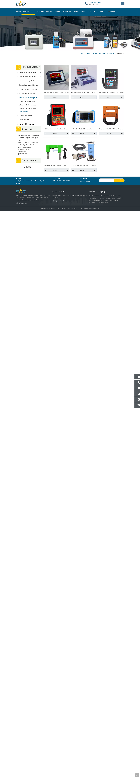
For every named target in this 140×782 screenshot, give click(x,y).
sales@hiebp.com (24, 149)
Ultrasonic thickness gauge (28, 105)
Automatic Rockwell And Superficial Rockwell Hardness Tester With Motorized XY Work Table (28, 589)
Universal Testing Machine (27, 81)
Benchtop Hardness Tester (27, 72)
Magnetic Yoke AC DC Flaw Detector (111, 129)
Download (70, 767)
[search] (106, 752)
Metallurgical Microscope (27, 93)
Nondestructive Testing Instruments (30, 98)
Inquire (50, 97)
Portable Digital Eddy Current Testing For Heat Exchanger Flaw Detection (56, 93)
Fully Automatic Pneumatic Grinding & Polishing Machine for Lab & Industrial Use (28, 710)
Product (59, 767)
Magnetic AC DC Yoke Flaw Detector (56, 165)
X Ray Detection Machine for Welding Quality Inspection (84, 165)
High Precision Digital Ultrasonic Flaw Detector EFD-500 (111, 93)
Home (54, 767)
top (137, 775)
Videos (76, 767)
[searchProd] (114, 3)
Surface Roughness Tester (27, 108)
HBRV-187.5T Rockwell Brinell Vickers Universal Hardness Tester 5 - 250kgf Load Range (28, 679)
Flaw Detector (23, 111)
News (80, 767)
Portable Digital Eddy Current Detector (28, 474)
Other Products (24, 120)
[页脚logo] (22, 763)
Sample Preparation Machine (28, 85)
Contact (57, 769)
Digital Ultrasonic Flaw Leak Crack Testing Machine (56, 129)
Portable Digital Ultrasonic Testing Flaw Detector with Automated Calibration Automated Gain (84, 129)
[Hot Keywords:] (122, 3)
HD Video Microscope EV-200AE (28, 246)
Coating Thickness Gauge (27, 101)
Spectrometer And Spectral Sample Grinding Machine (30, 89)
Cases (64, 767)
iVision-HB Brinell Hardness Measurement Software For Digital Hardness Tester (28, 360)
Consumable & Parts (26, 115)
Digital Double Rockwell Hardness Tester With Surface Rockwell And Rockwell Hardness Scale (28, 620)
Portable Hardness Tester (27, 76)
